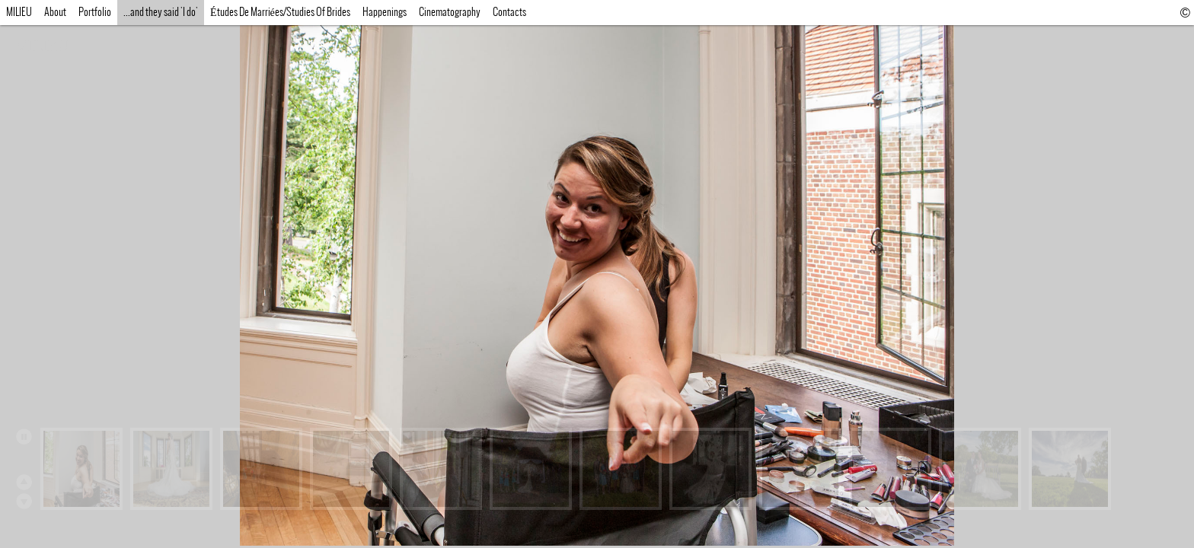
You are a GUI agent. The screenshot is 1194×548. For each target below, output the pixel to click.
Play (23, 436)
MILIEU (42, 45)
